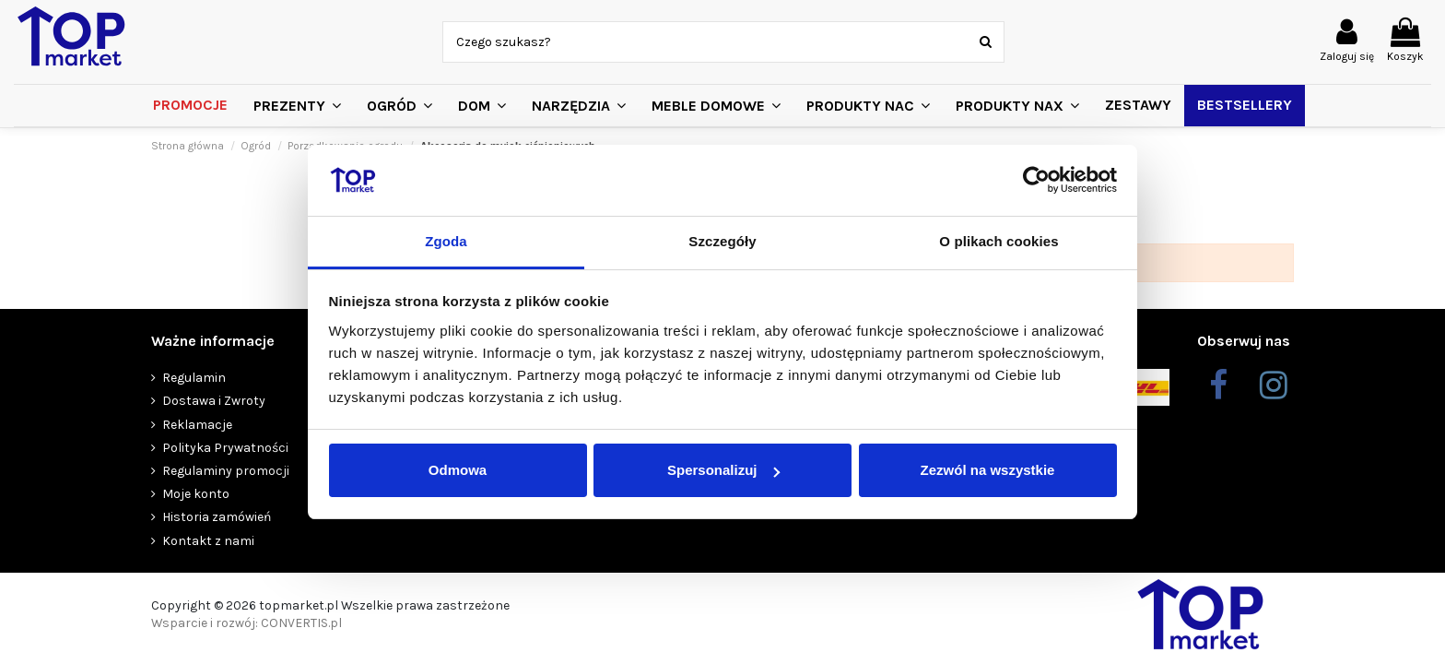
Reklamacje (197, 425)
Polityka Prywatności (225, 448)
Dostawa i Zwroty (213, 401)
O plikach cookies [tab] (998, 241)
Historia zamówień (216, 517)
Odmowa (458, 470)
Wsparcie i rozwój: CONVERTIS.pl (246, 623)
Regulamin (194, 377)
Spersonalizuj (723, 470)
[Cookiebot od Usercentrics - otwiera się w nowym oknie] (1036, 181)
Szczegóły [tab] (722, 241)
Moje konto (195, 494)
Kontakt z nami (208, 541)
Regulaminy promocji (225, 471)
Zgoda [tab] (446, 241)
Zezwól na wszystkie (988, 470)
